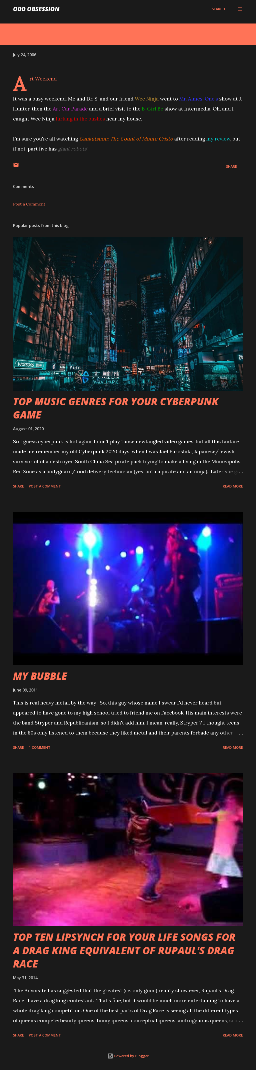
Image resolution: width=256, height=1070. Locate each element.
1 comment (39, 747)
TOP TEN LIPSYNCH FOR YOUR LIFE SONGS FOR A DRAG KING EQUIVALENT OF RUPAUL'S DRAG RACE (124, 950)
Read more (233, 486)
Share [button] (231, 166)
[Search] (218, 9)
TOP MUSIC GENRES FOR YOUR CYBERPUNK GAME (115, 408)
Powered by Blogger (128, 1056)
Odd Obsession (36, 9)
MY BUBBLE (40, 676)
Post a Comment (29, 204)
